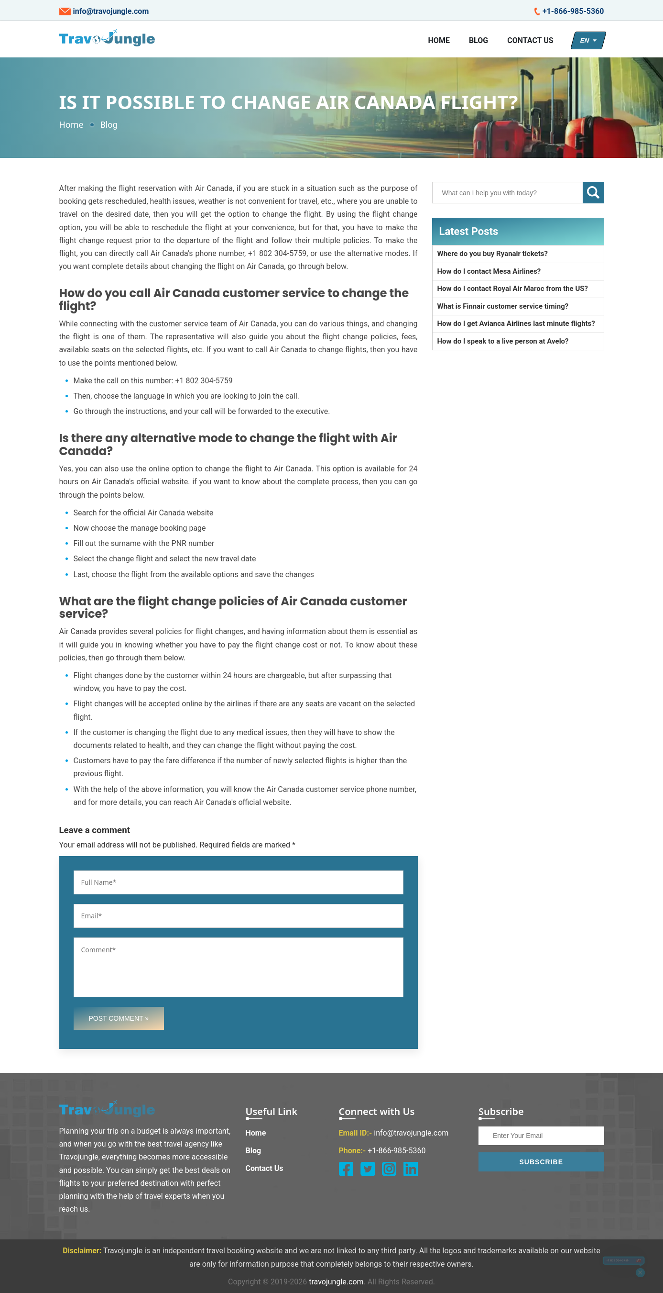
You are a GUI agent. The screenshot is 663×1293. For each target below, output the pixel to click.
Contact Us (530, 40)
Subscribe (541, 1162)
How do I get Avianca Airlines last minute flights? (516, 323)
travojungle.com (336, 1281)
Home (439, 40)
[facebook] (346, 1169)
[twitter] (367, 1169)
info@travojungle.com (104, 11)
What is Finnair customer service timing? (503, 306)
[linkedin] (410, 1169)
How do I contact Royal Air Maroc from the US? (512, 288)
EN (588, 40)
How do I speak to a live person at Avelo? (503, 341)
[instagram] (389, 1169)
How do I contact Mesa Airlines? (489, 271)
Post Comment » (119, 1018)
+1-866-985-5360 (569, 11)
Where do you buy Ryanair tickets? (492, 253)
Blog (478, 40)
